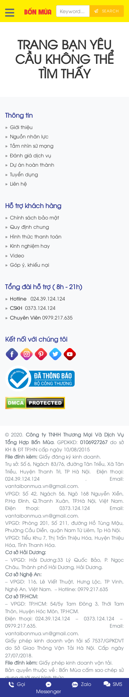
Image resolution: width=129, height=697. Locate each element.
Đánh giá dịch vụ (30, 155)
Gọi (16, 683)
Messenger (48, 688)
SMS (113, 683)
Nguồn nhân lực (29, 136)
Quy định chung (29, 226)
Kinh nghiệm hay (30, 245)
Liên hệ (18, 183)
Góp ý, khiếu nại (29, 264)
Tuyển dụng (24, 174)
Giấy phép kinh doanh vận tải (75, 662)
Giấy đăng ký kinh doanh (69, 456)
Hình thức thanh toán (36, 236)
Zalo (80, 683)
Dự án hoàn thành (32, 164)
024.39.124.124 (48, 298)
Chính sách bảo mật (34, 217)
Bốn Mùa (70, 669)
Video (17, 255)
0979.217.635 (57, 317)
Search (106, 10)
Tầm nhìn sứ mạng (31, 145)
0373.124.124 (39, 307)
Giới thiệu (21, 127)
